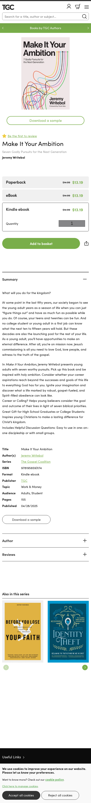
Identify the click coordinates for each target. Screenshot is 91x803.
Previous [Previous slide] (3, 28)
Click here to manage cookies (20, 786)
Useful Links (11, 756)
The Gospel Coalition (36, 461)
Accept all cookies (21, 795)
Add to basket (41, 243)
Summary (10, 279)
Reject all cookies (60, 795)
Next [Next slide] (88, 28)
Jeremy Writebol (13, 157)
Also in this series (15, 593)
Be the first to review (22, 136)
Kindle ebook (17, 209)
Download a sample (45, 120)
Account (69, 6)
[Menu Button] (86, 7)
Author (7, 540)
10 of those (14, 7)
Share (86, 243)
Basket (77, 6)
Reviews (8, 554)
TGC (24, 480)
